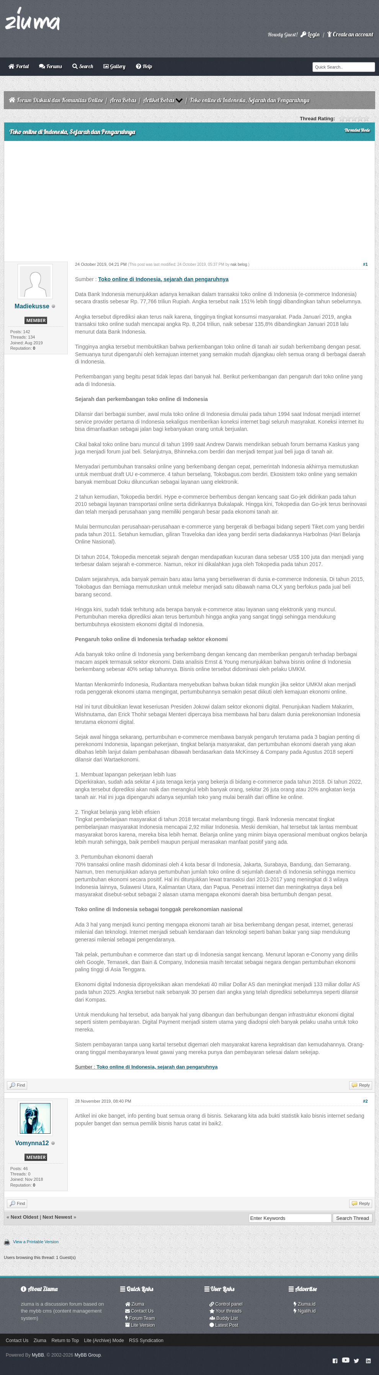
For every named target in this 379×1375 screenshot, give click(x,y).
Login (310, 34)
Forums (50, 66)
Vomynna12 (32, 1143)
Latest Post (223, 1325)
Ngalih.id (305, 1311)
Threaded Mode (357, 130)
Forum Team (140, 1318)
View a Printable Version (36, 1241)
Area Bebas (122, 100)
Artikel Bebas (158, 100)
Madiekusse (32, 306)
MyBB (38, 1355)
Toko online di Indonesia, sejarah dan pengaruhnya (163, 279)
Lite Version (140, 1325)
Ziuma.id (304, 1304)
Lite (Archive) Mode (104, 1340)
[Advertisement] (189, 198)
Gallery (114, 66)
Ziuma (134, 1304)
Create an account (350, 34)
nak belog (238, 264)
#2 (365, 1101)
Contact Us (139, 1311)
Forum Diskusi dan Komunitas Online (60, 100)
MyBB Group (88, 1355)
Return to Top (65, 1340)
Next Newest (57, 1217)
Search (82, 66)
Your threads (225, 1311)
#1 (365, 264)
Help (144, 66)
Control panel (226, 1304)
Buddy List (223, 1318)
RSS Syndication (146, 1340)
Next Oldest (24, 1217)
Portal (18, 66)
